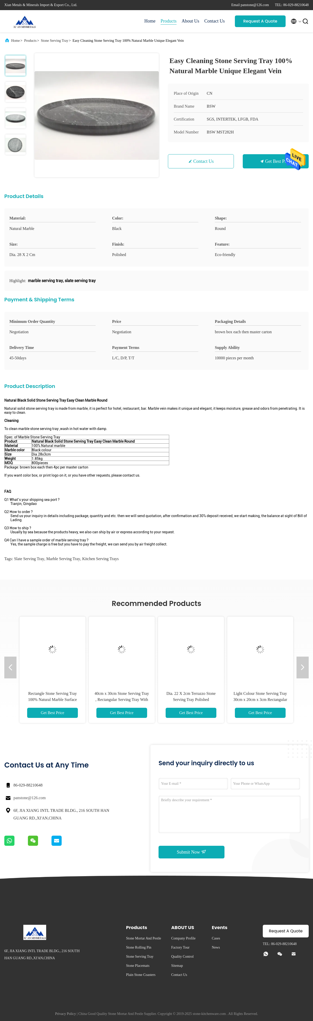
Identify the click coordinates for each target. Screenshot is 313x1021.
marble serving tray (63, 559)
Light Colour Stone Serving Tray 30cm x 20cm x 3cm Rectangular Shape (260, 699)
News (216, 947)
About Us (190, 21)
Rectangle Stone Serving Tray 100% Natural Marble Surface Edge (52, 699)
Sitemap (177, 966)
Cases (216, 938)
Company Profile (183, 938)
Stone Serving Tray (54, 41)
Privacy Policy (65, 1014)
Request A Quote (260, 21)
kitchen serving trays (100, 559)
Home (149, 21)
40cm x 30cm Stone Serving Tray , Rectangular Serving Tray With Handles (122, 699)
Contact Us (214, 21)
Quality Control (182, 956)
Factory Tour (180, 947)
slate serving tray (29, 559)
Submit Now (191, 852)
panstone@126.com (29, 798)
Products (169, 21)
